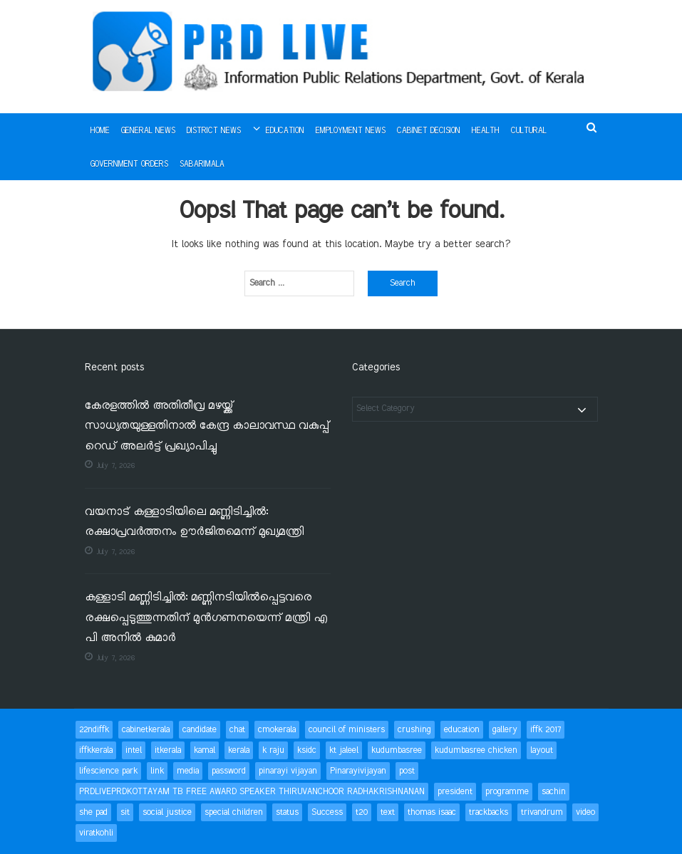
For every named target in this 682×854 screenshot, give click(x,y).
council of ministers (347, 729)
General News (148, 131)
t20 (362, 812)
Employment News (351, 131)
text (388, 812)
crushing (414, 729)
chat (237, 729)
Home (100, 131)
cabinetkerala (146, 729)
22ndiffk (94, 729)
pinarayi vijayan (288, 771)
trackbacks (488, 812)
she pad (93, 812)
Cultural (529, 131)
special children (234, 812)
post (407, 771)
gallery (504, 729)
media (188, 771)
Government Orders (129, 165)
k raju (273, 750)
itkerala (168, 750)
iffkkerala (96, 750)
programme (507, 791)
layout (541, 750)
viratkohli (96, 833)
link (157, 771)
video (585, 812)
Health (486, 131)
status (287, 812)
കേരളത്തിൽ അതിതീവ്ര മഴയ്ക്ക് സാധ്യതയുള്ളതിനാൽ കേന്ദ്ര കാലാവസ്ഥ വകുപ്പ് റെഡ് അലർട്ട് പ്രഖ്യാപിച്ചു (207, 427)
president (455, 791)
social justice (167, 812)
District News (214, 131)
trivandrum (542, 812)
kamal (204, 750)
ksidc (306, 750)
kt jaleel (343, 750)
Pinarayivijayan (358, 771)
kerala (238, 750)
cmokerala (277, 729)
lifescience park (108, 771)
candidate (199, 729)
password (229, 771)
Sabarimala (202, 165)
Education (285, 131)
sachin (554, 791)
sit (125, 812)
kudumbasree (396, 750)
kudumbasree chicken (476, 750)
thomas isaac (432, 812)
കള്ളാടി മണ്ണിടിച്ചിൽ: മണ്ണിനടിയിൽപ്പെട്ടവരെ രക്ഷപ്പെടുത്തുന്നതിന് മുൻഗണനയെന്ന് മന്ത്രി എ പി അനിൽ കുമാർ (206, 618)
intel (133, 750)
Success (327, 812)
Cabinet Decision (428, 131)
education (462, 729)
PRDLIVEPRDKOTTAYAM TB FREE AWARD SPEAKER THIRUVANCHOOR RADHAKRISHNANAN (252, 791)
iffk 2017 (545, 729)
